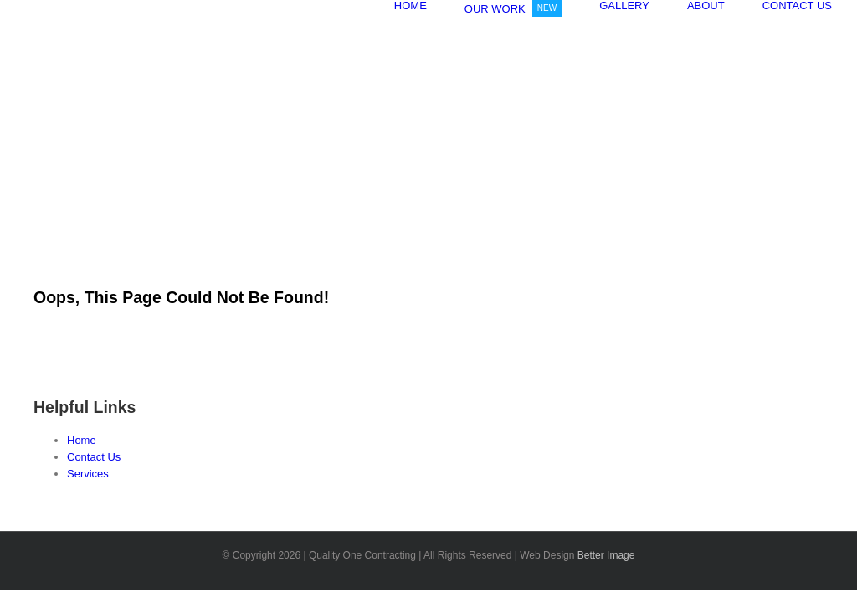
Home (81, 440)
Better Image (606, 555)
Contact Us (94, 457)
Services (88, 473)
